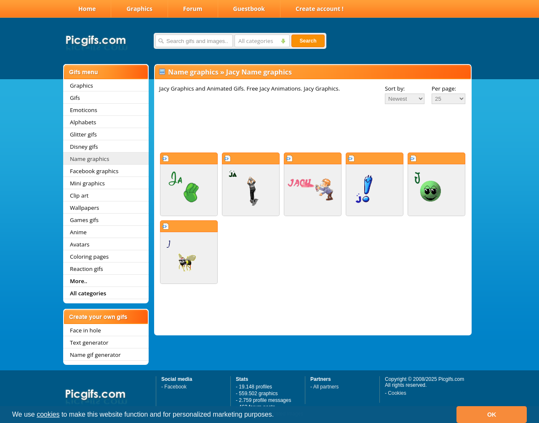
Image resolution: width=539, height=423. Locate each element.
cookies (48, 414)
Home (87, 9)
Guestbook (249, 9)
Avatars (79, 244)
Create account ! (320, 9)
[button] (277, 415)
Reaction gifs (86, 269)
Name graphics (89, 159)
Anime (78, 232)
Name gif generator (95, 355)
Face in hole (85, 330)
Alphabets (83, 122)
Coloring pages (89, 256)
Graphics (139, 9)
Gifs (75, 98)
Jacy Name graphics (259, 72)
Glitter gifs (83, 134)
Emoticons (83, 110)
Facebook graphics (94, 171)
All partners (326, 387)
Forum (193, 9)
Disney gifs (84, 146)
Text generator (89, 342)
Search (307, 41)
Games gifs (84, 220)
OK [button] (491, 414)
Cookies (397, 393)
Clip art (79, 195)
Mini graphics (87, 183)
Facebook (175, 387)
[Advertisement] (313, 128)
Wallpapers (84, 208)
